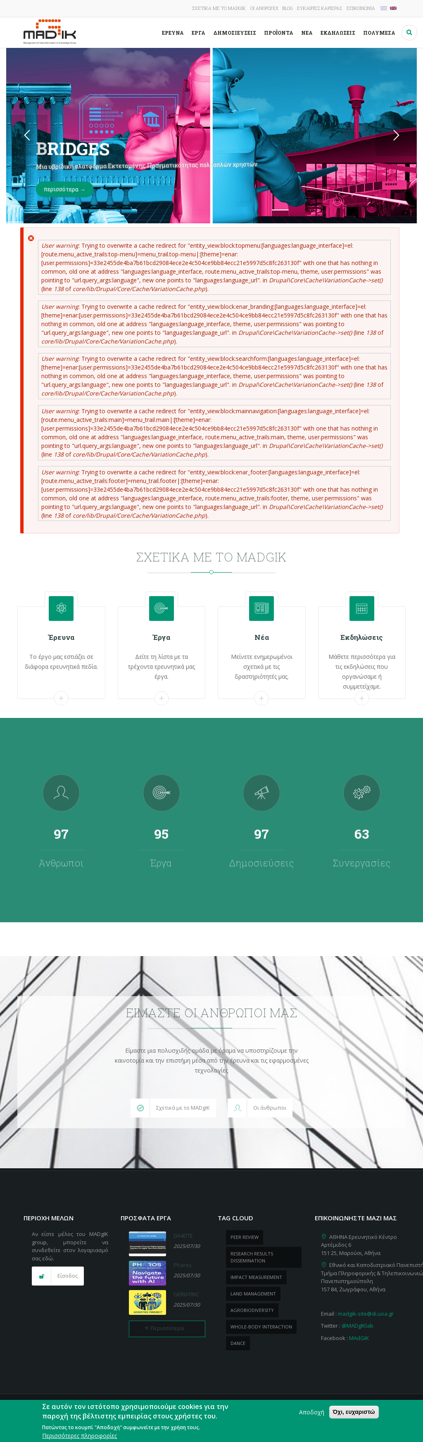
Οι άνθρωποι (264, 8)
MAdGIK (359, 1338)
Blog (287, 8)
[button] (173, 1108)
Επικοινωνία (361, 8)
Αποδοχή (311, 1412)
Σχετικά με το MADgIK (219, 8)
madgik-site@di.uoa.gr (366, 1313)
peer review (245, 1237)
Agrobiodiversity (252, 1310)
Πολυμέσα (379, 32)
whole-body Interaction (261, 1327)
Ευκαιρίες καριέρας (319, 8)
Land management (253, 1293)
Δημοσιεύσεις (235, 32)
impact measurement (256, 1277)
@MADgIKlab (357, 1325)
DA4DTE (183, 1235)
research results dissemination (252, 1257)
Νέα (307, 32)
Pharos (182, 1265)
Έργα (198, 32)
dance (238, 1343)
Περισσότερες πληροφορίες (79, 1436)
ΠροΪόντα (278, 32)
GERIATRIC (186, 1294)
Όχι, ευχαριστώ (354, 1412)
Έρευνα (173, 32)
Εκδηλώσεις (338, 32)
